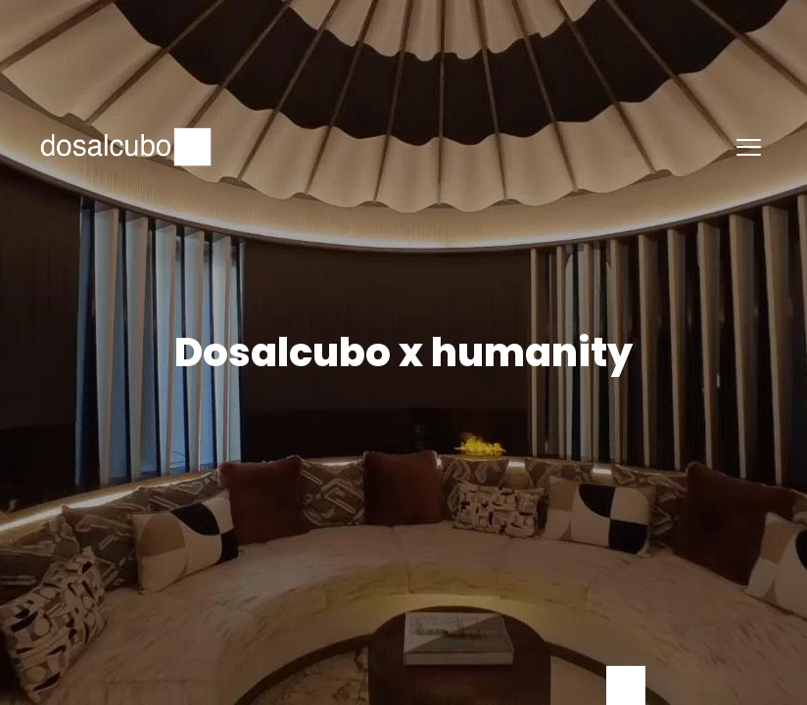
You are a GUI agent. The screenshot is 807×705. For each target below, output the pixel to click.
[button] (748, 146)
